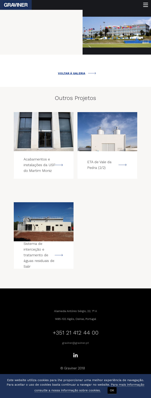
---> (44, 131)
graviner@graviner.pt (75, 342)
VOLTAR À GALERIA (77, 73)
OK (112, 390)
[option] (117, 32)
